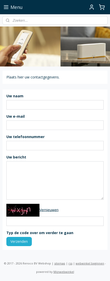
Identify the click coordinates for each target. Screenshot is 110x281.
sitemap (59, 263)
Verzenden (19, 241)
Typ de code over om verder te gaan (39, 232)
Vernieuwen (49, 209)
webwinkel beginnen (90, 263)
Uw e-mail (15, 116)
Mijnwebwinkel (63, 272)
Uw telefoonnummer (25, 136)
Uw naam (14, 95)
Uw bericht (16, 157)
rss (70, 263)
